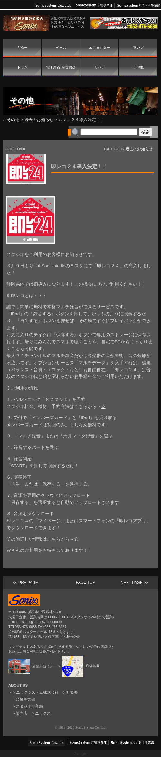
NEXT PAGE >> (134, 582)
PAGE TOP (85, 582)
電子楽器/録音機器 (60, 67)
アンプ (138, 47)
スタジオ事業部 (29, 706)
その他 (138, 67)
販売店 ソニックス (33, 713)
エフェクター (99, 47)
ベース (61, 47)
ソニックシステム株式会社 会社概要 (45, 692)
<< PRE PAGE (25, 582)
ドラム (22, 67)
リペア (99, 67)
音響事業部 (25, 699)
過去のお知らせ (38, 119)
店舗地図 (81, 666)
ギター (22, 47)
